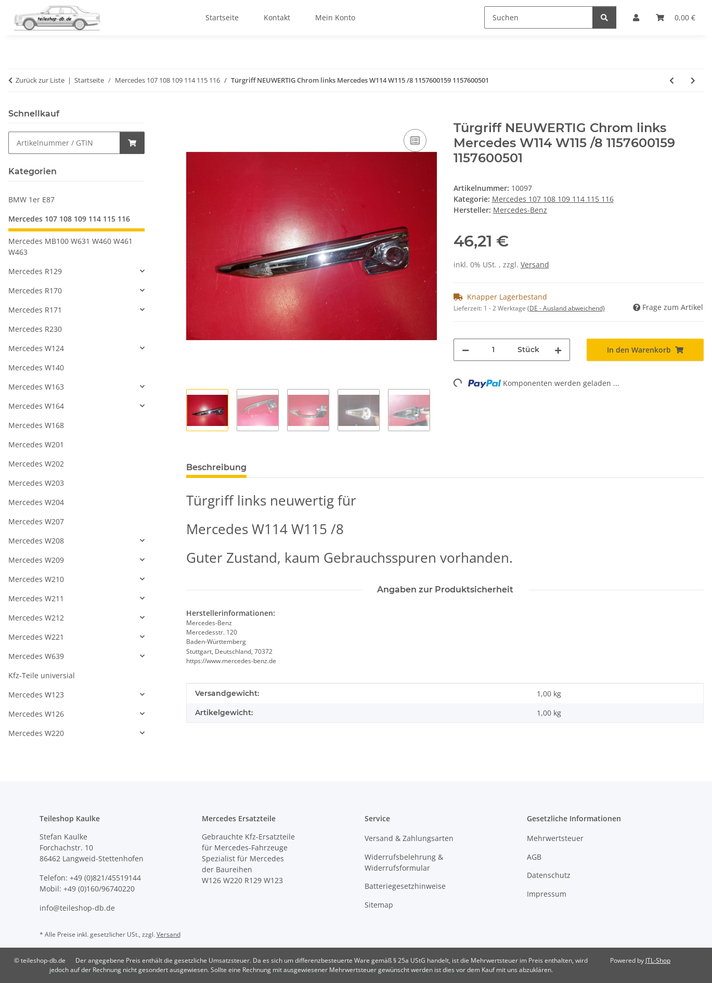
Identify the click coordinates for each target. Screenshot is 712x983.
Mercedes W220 (36, 733)
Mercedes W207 (36, 521)
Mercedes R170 (35, 290)
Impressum (546, 894)
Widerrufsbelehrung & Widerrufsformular (404, 862)
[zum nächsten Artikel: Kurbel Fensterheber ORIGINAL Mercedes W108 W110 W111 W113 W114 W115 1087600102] (693, 80)
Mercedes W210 (36, 579)
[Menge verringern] (465, 349)
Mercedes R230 (35, 329)
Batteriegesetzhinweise (405, 886)
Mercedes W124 (36, 348)
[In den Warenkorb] (194, 115)
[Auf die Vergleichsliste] (415, 140)
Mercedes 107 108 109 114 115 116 (553, 199)
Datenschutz (549, 875)
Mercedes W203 (36, 483)
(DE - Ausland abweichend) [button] (566, 308)
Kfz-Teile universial (41, 675)
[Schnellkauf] (64, 143)
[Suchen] (538, 17)
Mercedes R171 (35, 310)
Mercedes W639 (36, 656)
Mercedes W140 (36, 367)
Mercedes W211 (36, 598)
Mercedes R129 (35, 271)
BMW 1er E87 (31, 199)
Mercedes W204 (36, 502)
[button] (76, 271)
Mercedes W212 (36, 618)
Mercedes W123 (36, 695)
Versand (535, 264)
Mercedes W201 (36, 444)
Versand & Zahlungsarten (409, 838)
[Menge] (493, 349)
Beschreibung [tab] (216, 467)
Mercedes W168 (36, 425)
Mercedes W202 (36, 464)
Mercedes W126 (36, 714)
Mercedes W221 (36, 637)
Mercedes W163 (36, 387)
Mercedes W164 (36, 406)
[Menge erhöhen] (558, 349)
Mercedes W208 (36, 541)
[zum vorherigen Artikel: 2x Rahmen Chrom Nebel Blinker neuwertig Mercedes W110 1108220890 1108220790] (671, 80)
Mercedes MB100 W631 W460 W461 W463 (70, 246)
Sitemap (379, 905)
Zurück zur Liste (40, 80)
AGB (534, 857)
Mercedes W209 (36, 560)
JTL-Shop (657, 960)
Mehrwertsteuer (555, 838)
